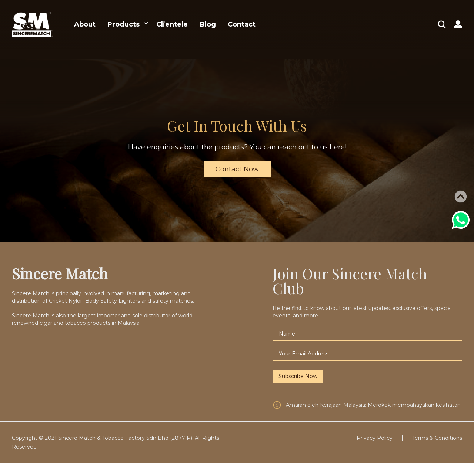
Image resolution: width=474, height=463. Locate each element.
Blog (208, 24)
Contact (242, 24)
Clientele (172, 24)
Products (123, 24)
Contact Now (237, 169)
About (85, 24)
